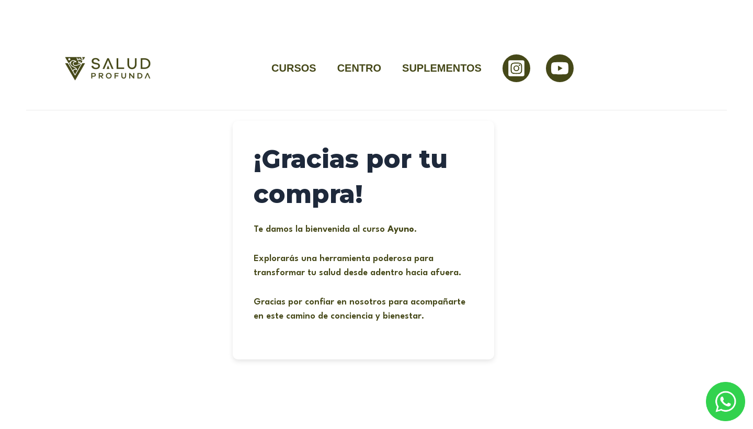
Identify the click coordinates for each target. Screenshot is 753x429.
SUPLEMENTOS (442, 68)
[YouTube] (560, 68)
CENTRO (359, 68)
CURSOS (293, 68)
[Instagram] (516, 68)
